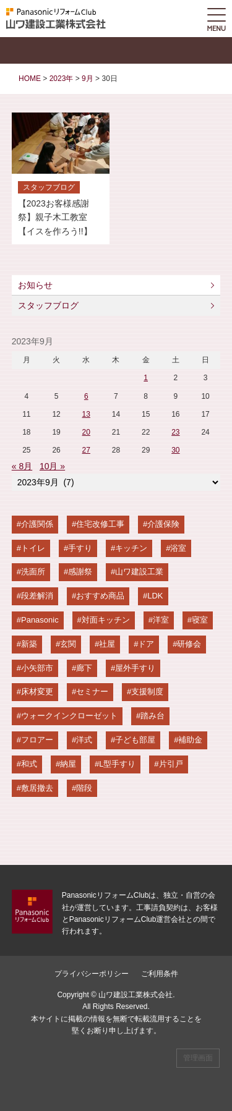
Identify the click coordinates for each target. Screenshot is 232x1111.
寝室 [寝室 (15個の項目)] (200, 619)
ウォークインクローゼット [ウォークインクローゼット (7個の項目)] (69, 715)
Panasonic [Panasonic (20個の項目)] (40, 619)
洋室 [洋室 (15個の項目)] (161, 619)
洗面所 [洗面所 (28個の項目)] (33, 571)
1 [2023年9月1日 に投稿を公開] (146, 377)
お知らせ (35, 285)
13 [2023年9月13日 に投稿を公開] (86, 414)
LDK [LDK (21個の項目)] (155, 595)
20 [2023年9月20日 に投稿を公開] (86, 432)
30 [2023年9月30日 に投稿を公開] (175, 450)
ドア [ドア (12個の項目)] (146, 644)
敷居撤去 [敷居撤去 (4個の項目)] (37, 788)
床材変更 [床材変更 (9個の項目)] (37, 691)
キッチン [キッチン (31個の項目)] (131, 548)
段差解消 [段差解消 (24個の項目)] (37, 595)
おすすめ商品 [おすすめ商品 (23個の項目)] (100, 595)
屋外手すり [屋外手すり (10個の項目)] (135, 668)
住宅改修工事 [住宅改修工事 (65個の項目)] (100, 524)
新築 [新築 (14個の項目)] (29, 644)
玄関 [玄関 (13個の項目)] (68, 644)
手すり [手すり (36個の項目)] (80, 548)
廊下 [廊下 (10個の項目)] (84, 668)
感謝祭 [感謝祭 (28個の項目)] (80, 571)
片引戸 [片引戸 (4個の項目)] (171, 763)
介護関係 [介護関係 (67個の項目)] (37, 524)
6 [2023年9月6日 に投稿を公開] (86, 396)
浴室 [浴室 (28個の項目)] (178, 548)
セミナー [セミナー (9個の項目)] (92, 691)
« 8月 (22, 466)
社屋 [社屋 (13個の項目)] (107, 644)
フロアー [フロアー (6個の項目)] (37, 739)
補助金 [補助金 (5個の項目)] (190, 739)
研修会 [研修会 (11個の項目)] (189, 644)
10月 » (52, 466)
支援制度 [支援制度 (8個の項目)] (147, 691)
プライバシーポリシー (91, 973)
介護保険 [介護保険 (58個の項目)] (163, 524)
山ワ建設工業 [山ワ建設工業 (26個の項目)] (139, 571)
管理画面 (198, 1058)
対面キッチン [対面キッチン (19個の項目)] (106, 619)
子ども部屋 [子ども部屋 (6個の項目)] (135, 739)
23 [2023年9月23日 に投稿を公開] (175, 432)
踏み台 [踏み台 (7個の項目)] (152, 715)
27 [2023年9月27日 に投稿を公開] (86, 450)
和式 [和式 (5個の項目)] (29, 763)
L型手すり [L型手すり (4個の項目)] (117, 763)
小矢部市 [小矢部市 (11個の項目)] (37, 668)
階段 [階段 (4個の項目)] (84, 788)
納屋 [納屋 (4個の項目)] (68, 763)
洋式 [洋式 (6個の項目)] (84, 739)
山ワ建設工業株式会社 (135, 994)
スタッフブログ (48, 305)
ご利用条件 (159, 973)
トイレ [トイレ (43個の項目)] (33, 548)
